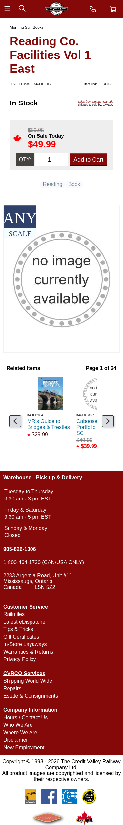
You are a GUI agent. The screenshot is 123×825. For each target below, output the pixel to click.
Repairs (12, 688)
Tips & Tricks (18, 629)
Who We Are (18, 725)
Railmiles (14, 614)
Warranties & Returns (28, 652)
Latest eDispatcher (25, 622)
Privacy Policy (19, 659)
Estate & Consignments (30, 696)
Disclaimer (15, 740)
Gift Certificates (21, 637)
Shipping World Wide (27, 681)
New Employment (23, 747)
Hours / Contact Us (25, 717)
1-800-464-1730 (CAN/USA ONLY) (43, 562)
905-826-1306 (19, 549)
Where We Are (20, 732)
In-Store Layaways (25, 644)
